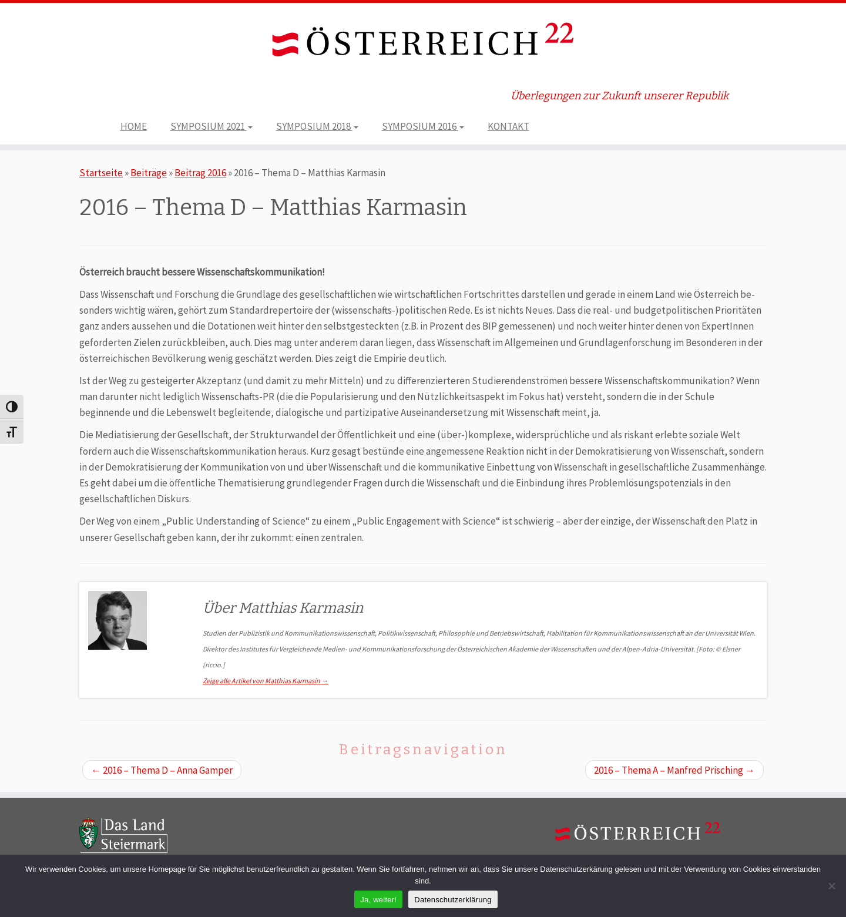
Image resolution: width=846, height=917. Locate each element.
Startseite (101, 172)
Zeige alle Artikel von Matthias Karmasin (265, 680)
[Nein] (831, 886)
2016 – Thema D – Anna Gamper (162, 770)
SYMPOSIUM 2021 (211, 126)
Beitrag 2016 (200, 172)
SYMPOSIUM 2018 (317, 126)
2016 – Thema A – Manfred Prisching (674, 770)
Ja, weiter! (378, 899)
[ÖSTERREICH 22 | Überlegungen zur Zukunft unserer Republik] (423, 42)
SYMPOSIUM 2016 (423, 126)
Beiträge (148, 172)
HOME (133, 126)
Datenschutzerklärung (452, 899)
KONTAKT (508, 126)
